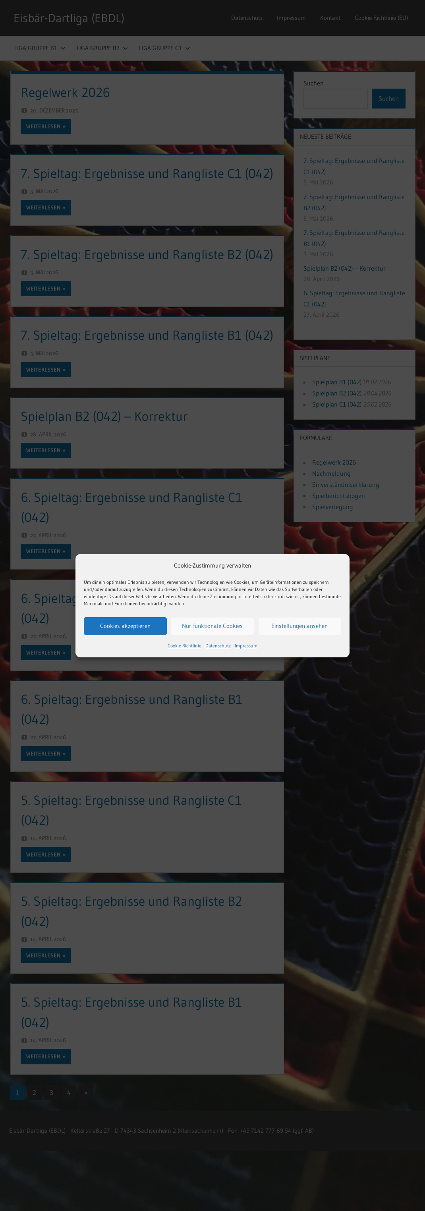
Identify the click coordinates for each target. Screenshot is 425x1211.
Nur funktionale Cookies (212, 626)
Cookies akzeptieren (125, 626)
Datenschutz (218, 646)
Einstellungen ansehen (299, 626)
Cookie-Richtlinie (184, 646)
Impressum (246, 646)
